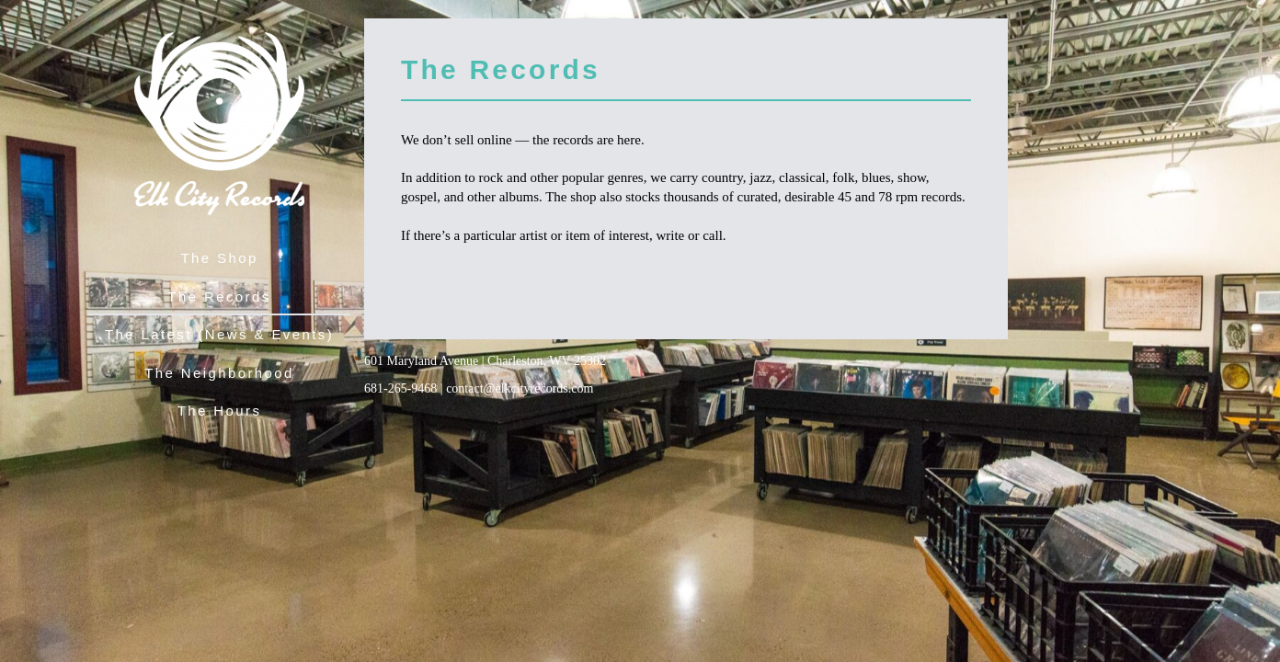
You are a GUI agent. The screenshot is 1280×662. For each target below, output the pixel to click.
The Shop (218, 258)
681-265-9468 (400, 388)
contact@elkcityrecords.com (519, 388)
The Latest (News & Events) (219, 334)
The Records (218, 296)
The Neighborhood (219, 373)
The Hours (219, 410)
